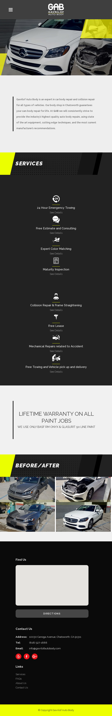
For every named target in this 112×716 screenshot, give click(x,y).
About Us (21, 683)
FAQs (19, 678)
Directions (52, 613)
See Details (56, 212)
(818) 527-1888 (38, 642)
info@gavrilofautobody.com (45, 648)
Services (20, 674)
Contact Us (22, 687)
